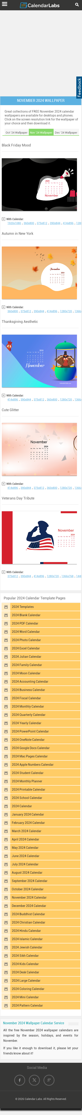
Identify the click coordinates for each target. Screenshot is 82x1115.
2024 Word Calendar (26, 631)
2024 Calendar (22, 806)
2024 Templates (23, 607)
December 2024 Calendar (29, 906)
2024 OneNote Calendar (28, 739)
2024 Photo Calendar (26, 640)
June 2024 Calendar (25, 856)
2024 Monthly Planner (27, 781)
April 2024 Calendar (25, 839)
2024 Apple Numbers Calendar (33, 764)
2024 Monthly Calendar (28, 706)
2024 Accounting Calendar (30, 681)
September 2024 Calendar (29, 881)
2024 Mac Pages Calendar (30, 756)
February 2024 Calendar (28, 823)
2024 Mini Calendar (25, 997)
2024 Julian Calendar (26, 656)
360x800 (29, 223)
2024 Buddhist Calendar (28, 914)
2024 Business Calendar (28, 690)
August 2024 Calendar (27, 872)
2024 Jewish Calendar (27, 947)
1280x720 (66, 311)
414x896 (68, 223)
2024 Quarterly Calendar (28, 715)
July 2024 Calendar (25, 864)
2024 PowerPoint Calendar (30, 731)
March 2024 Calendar (26, 831)
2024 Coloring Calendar (28, 989)
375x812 (42, 223)
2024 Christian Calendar (28, 922)
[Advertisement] (41, 52)
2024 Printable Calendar (28, 789)
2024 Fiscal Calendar (26, 698)
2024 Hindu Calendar (26, 930)
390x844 (55, 223)
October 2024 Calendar (28, 889)
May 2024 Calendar (25, 847)
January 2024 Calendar (28, 814)
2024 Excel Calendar (26, 648)
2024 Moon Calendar (26, 673)
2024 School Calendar (27, 798)
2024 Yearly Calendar (26, 723)
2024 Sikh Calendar (25, 955)
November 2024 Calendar (29, 897)
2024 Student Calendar (28, 773)
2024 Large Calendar (26, 980)
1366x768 (67, 576)
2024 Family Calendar (27, 665)
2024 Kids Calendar (25, 964)
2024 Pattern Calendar (27, 1005)
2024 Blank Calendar (26, 615)
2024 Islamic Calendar (27, 939)
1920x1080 (14, 223)
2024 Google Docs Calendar (31, 748)
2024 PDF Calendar (25, 623)
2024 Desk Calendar (25, 972)
